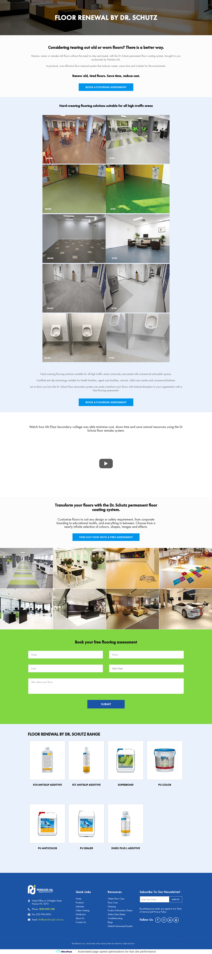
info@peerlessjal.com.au (51, 919)
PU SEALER (86, 848)
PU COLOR (164, 784)
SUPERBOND (125, 784)
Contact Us (81, 922)
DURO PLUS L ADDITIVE (125, 848)
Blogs (110, 922)
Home (78, 898)
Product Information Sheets (120, 910)
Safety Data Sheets (116, 914)
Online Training (82, 910)
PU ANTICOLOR (47, 848)
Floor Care (113, 902)
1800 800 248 (47, 909)
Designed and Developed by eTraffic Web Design (110, 943)
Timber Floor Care (116, 898)
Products (80, 902)
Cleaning (112, 906)
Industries (80, 906)
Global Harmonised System (120, 926)
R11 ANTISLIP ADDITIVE (86, 784)
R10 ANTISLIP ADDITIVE (47, 784)
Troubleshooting (115, 918)
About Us (80, 918)
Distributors (81, 914)
